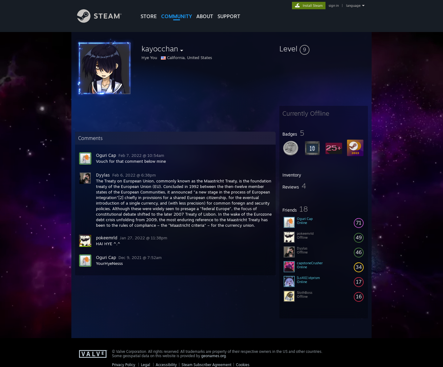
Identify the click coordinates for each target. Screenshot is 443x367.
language (353, 5)
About (204, 16)
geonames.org (213, 355)
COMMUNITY (176, 16)
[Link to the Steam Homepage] (104, 21)
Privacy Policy (123, 364)
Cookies (242, 364)
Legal (145, 364)
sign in (334, 5)
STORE (149, 16)
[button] (323, 48)
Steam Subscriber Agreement (206, 364)
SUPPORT (229, 16)
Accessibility (166, 364)
